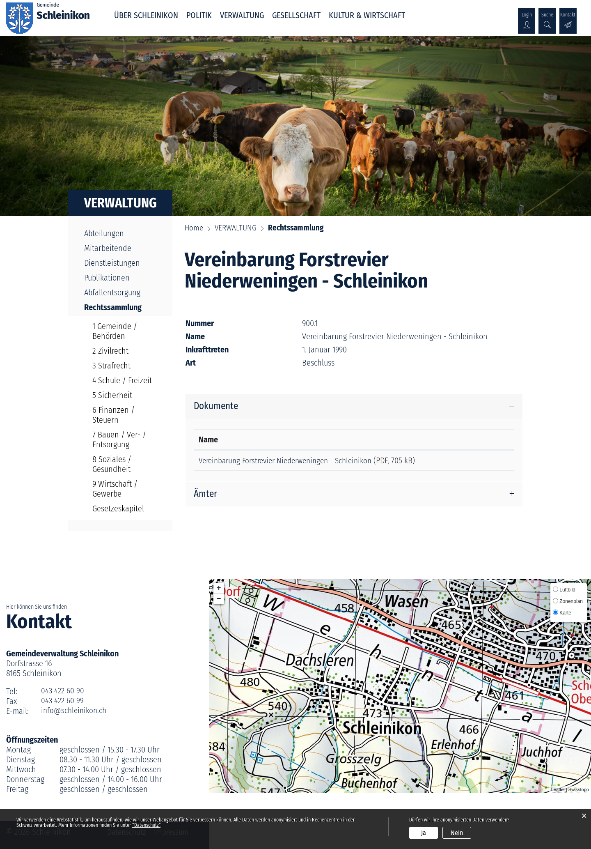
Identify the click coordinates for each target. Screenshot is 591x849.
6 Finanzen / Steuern (113, 415)
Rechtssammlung (124, 307)
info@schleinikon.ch (75, 711)
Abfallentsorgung (112, 292)
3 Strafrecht (111, 365)
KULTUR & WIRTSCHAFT (367, 15)
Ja (423, 833)
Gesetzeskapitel (118, 508)
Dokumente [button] (217, 406)
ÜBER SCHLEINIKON (146, 15)
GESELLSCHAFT (296, 15)
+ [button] (219, 588)
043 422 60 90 (63, 691)
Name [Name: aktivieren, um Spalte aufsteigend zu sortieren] (208, 440)
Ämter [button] (206, 498)
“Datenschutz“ (146, 825)
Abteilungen (104, 233)
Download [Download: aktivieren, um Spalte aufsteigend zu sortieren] (486, 440)
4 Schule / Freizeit (122, 380)
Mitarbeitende (107, 248)
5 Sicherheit (112, 395)
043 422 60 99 (63, 701)
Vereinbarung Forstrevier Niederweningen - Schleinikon (291, 461)
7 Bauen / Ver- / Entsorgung (119, 439)
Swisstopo (578, 789)
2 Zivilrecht (110, 351)
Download (489, 462)
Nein (457, 833)
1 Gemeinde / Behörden (114, 331)
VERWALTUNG (242, 15)
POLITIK (199, 15)
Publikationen (107, 278)
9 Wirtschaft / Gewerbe (114, 489)
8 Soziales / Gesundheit (111, 464)
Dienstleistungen (112, 263)
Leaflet (558, 789)
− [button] (219, 599)
